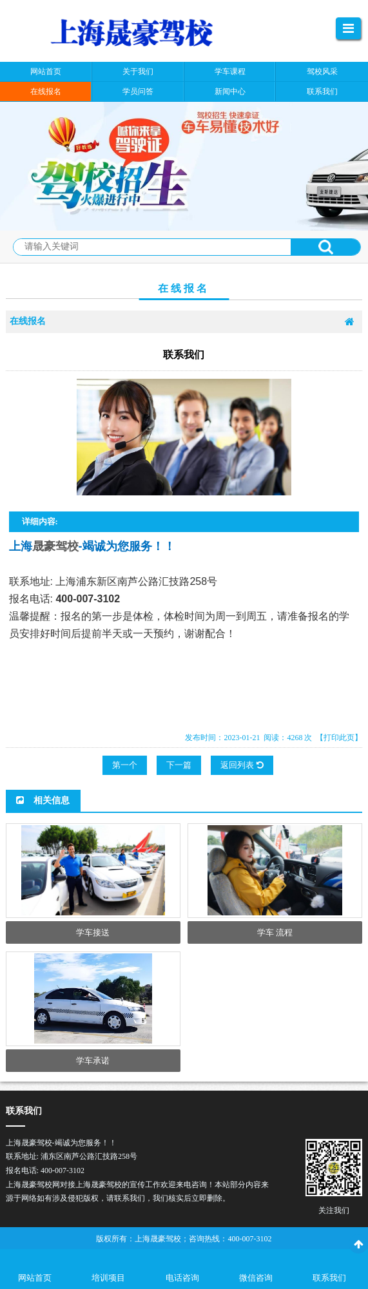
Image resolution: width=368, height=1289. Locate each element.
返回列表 (241, 765)
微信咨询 (256, 1278)
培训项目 (108, 1278)
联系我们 (329, 1278)
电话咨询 (182, 1278)
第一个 (124, 765)
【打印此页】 (339, 737)
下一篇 (178, 765)
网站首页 (35, 1278)
